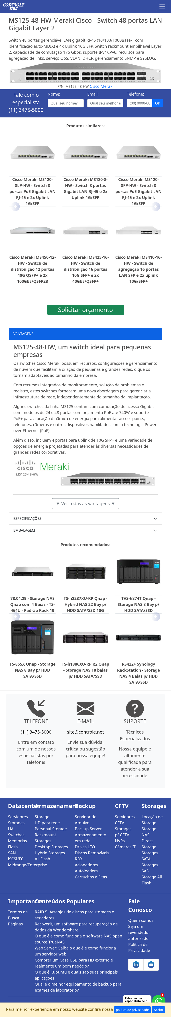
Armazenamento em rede (90, 837)
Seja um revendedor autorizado (139, 932)
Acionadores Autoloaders (86, 867)
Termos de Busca (18, 915)
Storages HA (16, 825)
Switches (16, 834)
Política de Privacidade (139, 947)
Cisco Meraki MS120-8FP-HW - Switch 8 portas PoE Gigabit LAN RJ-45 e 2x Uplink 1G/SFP (138, 191)
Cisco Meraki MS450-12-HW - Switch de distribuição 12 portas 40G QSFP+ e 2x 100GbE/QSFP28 (32, 269)
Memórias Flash (17, 843)
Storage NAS (149, 831)
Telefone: (135, 94)
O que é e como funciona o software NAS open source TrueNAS (78, 939)
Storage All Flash (152, 880)
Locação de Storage (152, 819)
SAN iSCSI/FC (15, 855)
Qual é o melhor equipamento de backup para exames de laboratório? (78, 987)
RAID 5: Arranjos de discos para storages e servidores (74, 915)
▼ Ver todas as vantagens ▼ (85, 503)
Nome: (54, 94)
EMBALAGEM (24, 530)
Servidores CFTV (125, 819)
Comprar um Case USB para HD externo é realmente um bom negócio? (74, 963)
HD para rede (47, 822)
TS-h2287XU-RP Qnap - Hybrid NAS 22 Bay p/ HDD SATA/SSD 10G (86, 604)
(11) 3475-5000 (26, 110)
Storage (42, 816)
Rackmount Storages (45, 837)
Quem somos (140, 920)
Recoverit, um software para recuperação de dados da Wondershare (76, 927)
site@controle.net (85, 732)
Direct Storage (149, 843)
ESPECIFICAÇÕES (27, 518)
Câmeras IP (125, 846)
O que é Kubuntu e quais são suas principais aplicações (76, 975)
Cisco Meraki (102, 86)
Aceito (158, 1010)
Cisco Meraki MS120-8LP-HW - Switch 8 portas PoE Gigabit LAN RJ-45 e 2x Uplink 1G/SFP (32, 191)
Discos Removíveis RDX (92, 855)
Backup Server (88, 828)
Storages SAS (150, 867)
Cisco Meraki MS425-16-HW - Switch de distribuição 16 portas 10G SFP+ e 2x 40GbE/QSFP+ (85, 269)
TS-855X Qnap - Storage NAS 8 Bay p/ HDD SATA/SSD (32, 670)
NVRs (120, 840)
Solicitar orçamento (85, 310)
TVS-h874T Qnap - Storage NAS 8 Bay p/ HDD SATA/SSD (138, 604)
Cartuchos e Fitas (91, 877)
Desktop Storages (51, 846)
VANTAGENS (23, 333)
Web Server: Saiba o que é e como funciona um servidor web (75, 951)
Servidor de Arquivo (85, 819)
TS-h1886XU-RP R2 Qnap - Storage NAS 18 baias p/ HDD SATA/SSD (85, 670)
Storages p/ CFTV (123, 831)
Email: (93, 94)
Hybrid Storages (50, 852)
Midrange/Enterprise (18, 864)
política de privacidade (132, 1010)
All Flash (42, 858)
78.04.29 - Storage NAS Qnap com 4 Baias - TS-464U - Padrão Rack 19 (32, 604)
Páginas (15, 924)
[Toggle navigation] (162, 6)
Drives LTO (85, 846)
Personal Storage (51, 828)
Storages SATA (150, 855)
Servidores (18, 816)
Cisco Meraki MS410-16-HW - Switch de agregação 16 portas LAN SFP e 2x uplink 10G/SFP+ (138, 269)
